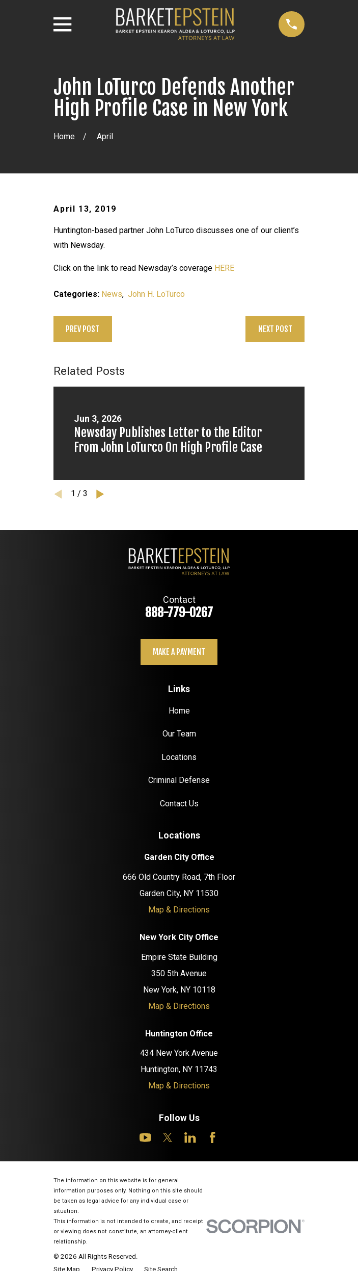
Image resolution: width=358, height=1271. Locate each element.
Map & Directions (179, 909)
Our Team (179, 734)
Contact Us (179, 803)
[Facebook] (212, 1137)
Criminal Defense (179, 780)
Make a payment (179, 652)
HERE (224, 268)
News (111, 294)
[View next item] (100, 494)
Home (179, 711)
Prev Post (82, 329)
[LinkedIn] (190, 1137)
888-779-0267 (179, 612)
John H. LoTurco (156, 294)
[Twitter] (167, 1137)
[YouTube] (145, 1137)
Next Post (275, 329)
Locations (179, 757)
